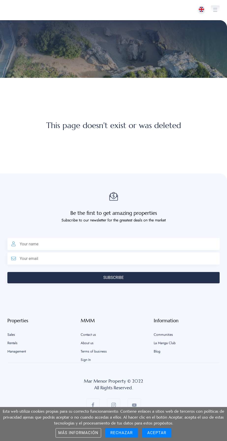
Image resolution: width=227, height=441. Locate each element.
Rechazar (121, 432)
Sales (11, 335)
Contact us (88, 335)
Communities (163, 335)
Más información (78, 432)
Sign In (86, 360)
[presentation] (44, 293)
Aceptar (156, 432)
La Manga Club (165, 343)
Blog (157, 351)
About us (87, 343)
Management (16, 351)
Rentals (12, 343)
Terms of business (94, 351)
